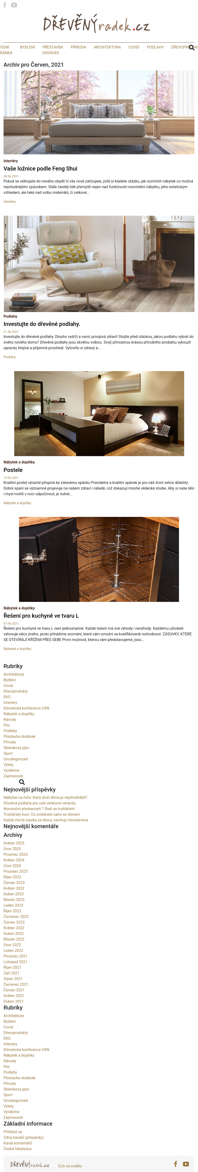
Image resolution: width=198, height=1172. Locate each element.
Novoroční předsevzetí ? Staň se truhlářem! (39, 822)
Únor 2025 (12, 862)
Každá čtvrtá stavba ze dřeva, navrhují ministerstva (46, 834)
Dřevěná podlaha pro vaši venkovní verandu (40, 817)
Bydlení (27, 49)
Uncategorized (16, 773)
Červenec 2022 (16, 930)
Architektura (107, 49)
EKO (7, 710)
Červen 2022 (14, 936)
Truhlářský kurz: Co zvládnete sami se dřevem (42, 828)
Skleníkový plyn (16, 761)
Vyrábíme (11, 784)
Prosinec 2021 (16, 970)
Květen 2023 (14, 902)
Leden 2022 (13, 964)
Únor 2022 (12, 958)
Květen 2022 (14, 941)
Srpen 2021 (13, 992)
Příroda (78, 49)
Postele (13, 483)
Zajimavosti (13, 789)
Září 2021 (12, 987)
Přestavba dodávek (19, 750)
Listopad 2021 (16, 975)
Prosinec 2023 (16, 885)
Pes (7, 739)
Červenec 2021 (16, 998)
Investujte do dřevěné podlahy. (42, 338)
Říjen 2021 (12, 981)
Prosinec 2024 (16, 868)
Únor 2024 (12, 879)
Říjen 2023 (12, 890)
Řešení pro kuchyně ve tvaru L (41, 629)
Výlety (9, 778)
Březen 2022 (14, 953)
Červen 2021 (14, 1004)
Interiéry (11, 163)
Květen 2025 (14, 857)
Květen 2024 (14, 874)
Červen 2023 (14, 896)
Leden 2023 (13, 919)
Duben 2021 (14, 1015)
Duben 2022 (14, 947)
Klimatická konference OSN (26, 722)
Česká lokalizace (18, 1162)
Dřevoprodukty (16, 705)
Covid (133, 49)
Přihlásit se (13, 1145)
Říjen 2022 (12, 924)
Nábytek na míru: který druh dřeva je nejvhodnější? (45, 811)
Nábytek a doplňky (19, 476)
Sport (8, 767)
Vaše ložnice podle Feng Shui (40, 171)
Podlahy (155, 49)
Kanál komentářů (18, 1157)
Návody (10, 733)
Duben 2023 (14, 907)
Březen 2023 (14, 913)
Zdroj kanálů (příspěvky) (24, 1151)
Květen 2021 (14, 1009)
